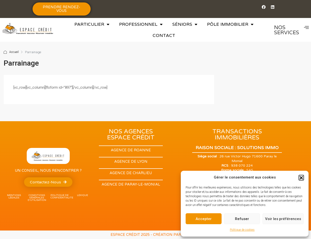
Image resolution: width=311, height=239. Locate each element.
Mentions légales (14, 196)
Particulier (91, 24)
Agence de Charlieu (131, 173)
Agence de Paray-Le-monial (131, 184)
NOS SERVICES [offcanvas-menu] (291, 30)
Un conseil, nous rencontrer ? (48, 170)
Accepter (204, 219)
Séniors (184, 24)
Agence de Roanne (131, 150)
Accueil (14, 52)
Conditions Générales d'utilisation (37, 198)
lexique (82, 195)
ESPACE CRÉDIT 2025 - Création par (146, 234)
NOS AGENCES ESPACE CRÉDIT (131, 134)
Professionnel (141, 24)
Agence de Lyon (130, 161)
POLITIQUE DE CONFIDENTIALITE (62, 196)
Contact (164, 35)
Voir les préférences (283, 219)
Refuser (242, 219)
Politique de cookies (242, 229)
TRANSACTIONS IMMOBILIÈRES (237, 134)
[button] (301, 177)
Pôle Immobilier (230, 24)
